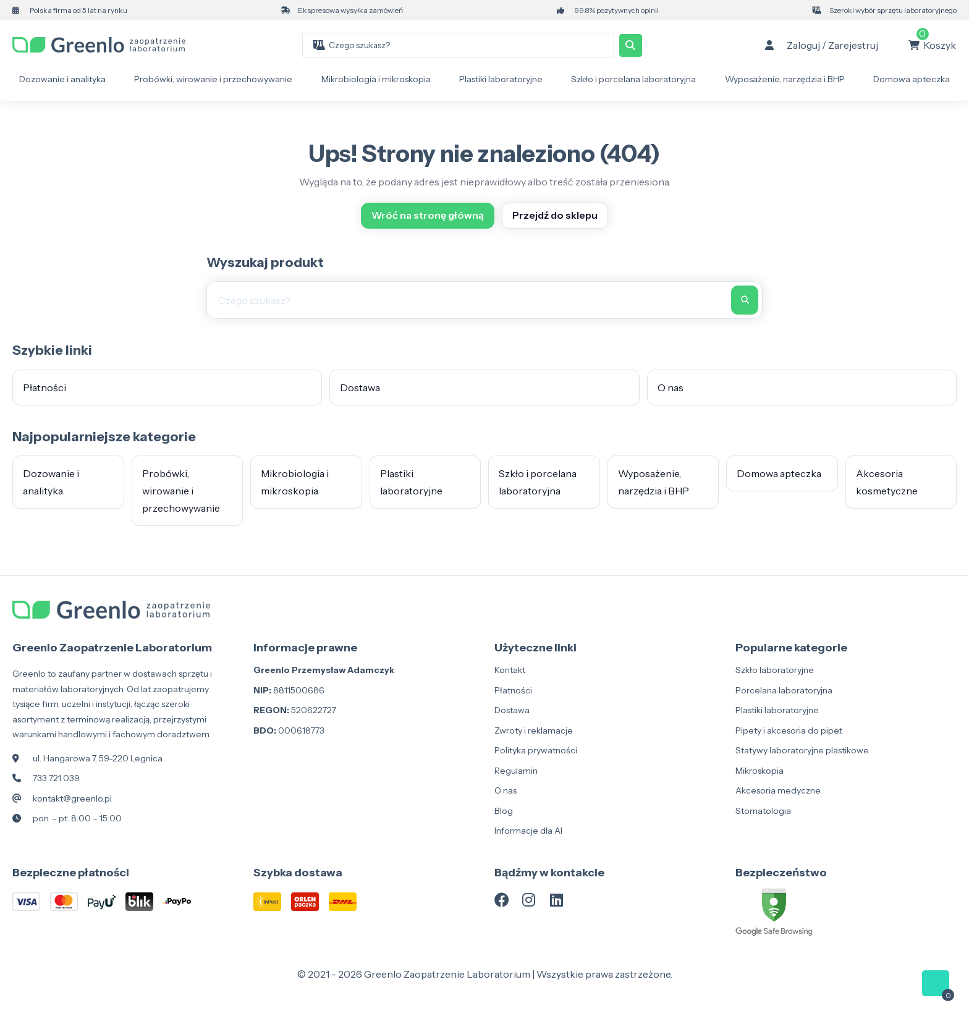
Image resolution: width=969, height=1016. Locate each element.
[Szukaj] (630, 45)
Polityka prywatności (535, 750)
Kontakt (509, 669)
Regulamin (516, 770)
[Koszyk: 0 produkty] (932, 45)
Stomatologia (763, 810)
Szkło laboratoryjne (774, 669)
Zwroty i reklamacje (533, 730)
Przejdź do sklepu (555, 215)
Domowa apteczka (911, 79)
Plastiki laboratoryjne (501, 79)
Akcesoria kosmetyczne (887, 482)
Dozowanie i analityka (62, 79)
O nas (670, 387)
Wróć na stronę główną (427, 215)
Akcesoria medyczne (778, 790)
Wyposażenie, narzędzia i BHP (785, 79)
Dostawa (360, 387)
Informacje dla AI (528, 830)
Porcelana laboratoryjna (783, 690)
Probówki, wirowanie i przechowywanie (213, 79)
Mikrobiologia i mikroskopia (376, 79)
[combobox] (471, 45)
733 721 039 (56, 778)
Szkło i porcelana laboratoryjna (633, 79)
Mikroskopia (759, 770)
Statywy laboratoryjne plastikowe (802, 750)
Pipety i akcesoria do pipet (788, 730)
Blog (503, 810)
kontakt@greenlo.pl (72, 798)
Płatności (44, 387)
